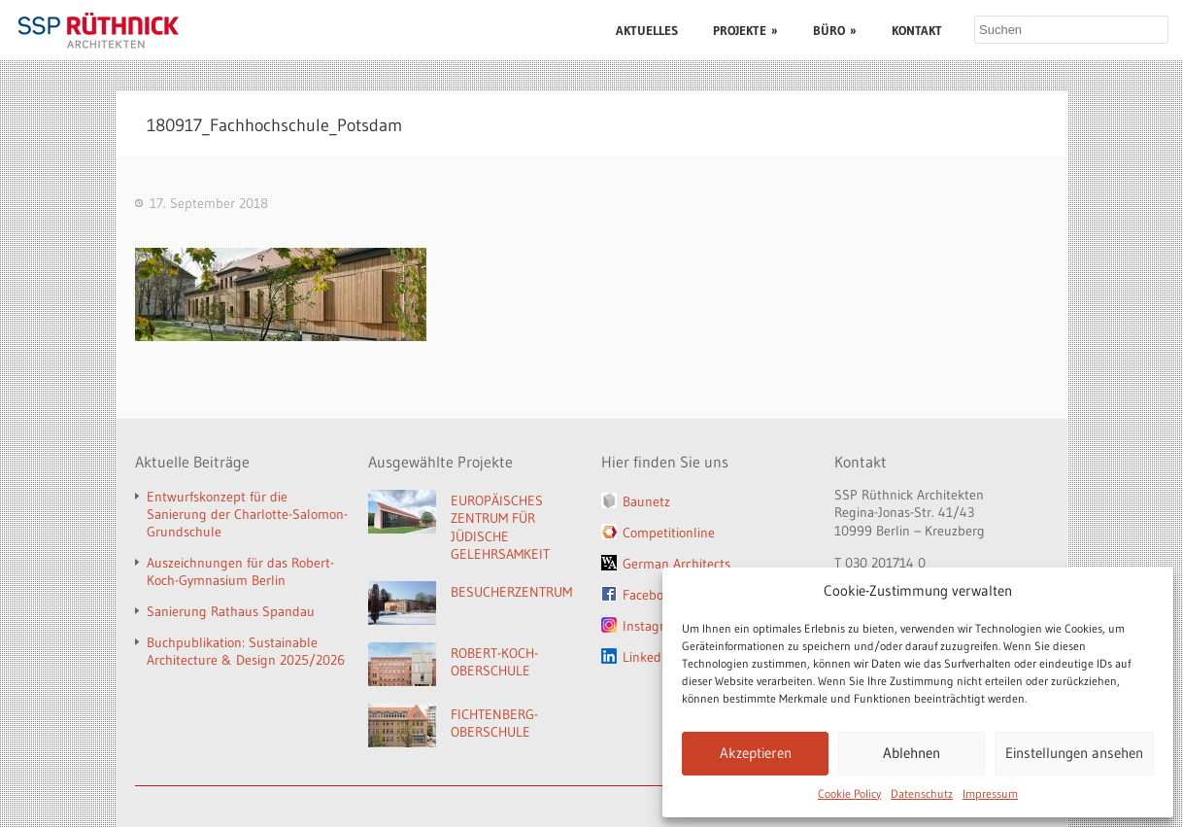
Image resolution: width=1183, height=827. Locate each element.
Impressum (990, 793)
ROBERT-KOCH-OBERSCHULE (494, 662)
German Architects (676, 563)
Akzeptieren (756, 752)
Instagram (653, 626)
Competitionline (669, 532)
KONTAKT (917, 30)
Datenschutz (922, 793)
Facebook (650, 594)
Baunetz (646, 501)
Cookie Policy (849, 793)
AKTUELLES (647, 30)
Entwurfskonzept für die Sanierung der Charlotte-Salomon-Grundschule (247, 514)
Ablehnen (911, 752)
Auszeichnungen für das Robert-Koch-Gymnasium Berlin (240, 571)
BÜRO (835, 30)
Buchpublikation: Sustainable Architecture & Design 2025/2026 (246, 651)
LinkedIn (648, 657)
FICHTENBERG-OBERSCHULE (494, 723)
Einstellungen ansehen (1074, 752)
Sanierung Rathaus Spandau (231, 611)
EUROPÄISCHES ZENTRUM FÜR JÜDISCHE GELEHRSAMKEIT (500, 528)
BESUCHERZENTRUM (511, 592)
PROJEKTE (745, 30)
